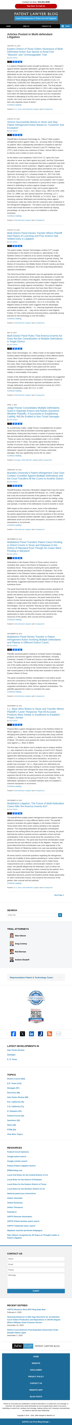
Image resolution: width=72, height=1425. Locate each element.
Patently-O (12, 1212)
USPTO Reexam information (19, 1217)
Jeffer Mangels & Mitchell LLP (45, 1415)
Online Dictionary (15, 1203)
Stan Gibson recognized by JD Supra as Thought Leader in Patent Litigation (33, 1236)
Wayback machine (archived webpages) (24, 1230)
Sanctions (13, 1120)
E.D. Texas (18, 109)
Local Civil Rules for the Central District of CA (27, 1175)
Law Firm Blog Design (35, 1422)
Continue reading (14, 105)
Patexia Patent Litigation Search (21, 1166)
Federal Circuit (15, 1116)
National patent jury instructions (21, 1193)
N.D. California (15, 1102)
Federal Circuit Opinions (18, 1152)
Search (60, 915)
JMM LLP (26, 26)
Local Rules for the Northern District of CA (26, 1189)
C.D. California (15, 1106)
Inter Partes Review (15, 1050)
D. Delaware (14, 1111)
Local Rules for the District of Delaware (24, 1180)
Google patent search (16, 1157)
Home (8, 26)
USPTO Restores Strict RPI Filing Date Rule (26, 1310)
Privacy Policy (36, 1377)
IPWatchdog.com (14, 1170)
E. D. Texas (12, 1059)
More (67, 26)
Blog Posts (36, 1397)
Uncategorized (48, 109)
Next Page (58, 895)
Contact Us (46, 26)
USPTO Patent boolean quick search (23, 1221)
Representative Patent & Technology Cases (31, 977)
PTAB (11, 1130)
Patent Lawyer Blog (36, 17)
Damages (17, 460)
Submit (36, 1291)
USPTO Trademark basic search (21, 1226)
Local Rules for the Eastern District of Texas (26, 1184)
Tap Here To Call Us (36, 6)
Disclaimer (36, 1370)
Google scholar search (17, 1161)
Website (36, 1363)
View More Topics (15, 1134)
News (11, 1125)
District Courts (16, 1079)
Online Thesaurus (15, 1207)
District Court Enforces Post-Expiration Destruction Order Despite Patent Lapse (32, 1331)
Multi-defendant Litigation (30, 109)
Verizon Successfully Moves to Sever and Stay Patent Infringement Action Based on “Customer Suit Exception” (35, 125)
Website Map (36, 1390)
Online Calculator (15, 1198)
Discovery (13, 1093)
